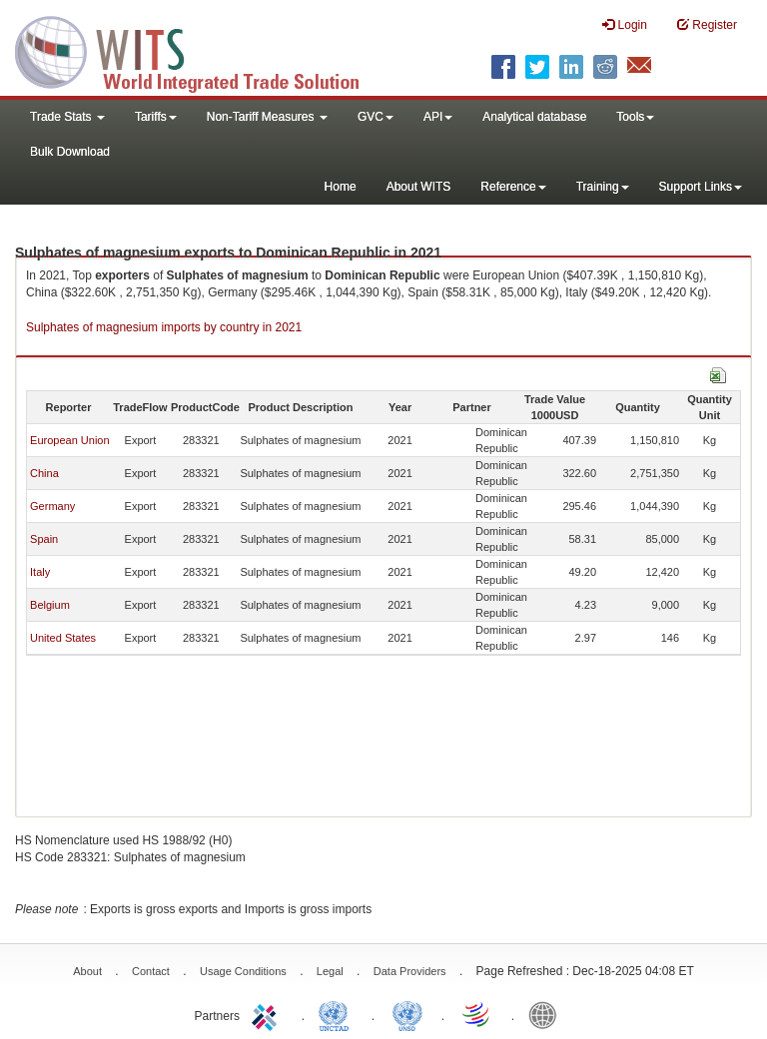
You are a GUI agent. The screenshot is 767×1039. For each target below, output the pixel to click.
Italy (40, 572)
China (44, 473)
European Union (70, 440)
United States (63, 638)
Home (341, 187)
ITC (268, 1014)
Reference (512, 187)
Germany (52, 506)
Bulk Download (70, 152)
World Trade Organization (477, 1014)
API (437, 117)
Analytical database (534, 117)
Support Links (700, 187)
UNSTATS (407, 1014)
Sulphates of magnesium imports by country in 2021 (164, 327)
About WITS (418, 187)
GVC (375, 117)
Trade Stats (67, 117)
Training (602, 187)
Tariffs (156, 117)
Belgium (50, 605)
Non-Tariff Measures (267, 117)
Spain (44, 539)
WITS (199, 50)
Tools (635, 117)
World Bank (547, 1014)
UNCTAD (338, 1014)
